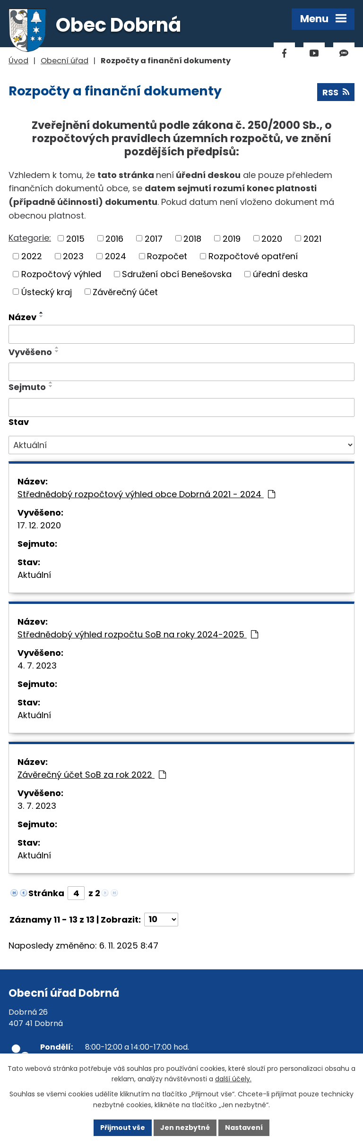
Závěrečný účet (125, 291)
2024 (115, 256)
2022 (31, 256)
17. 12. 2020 (39, 525)
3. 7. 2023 (36, 806)
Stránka (46, 893)
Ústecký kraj (46, 291)
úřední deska (280, 274)
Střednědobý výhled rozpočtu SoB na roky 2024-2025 (137, 634)
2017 (154, 238)
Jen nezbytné (185, 1127)
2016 (114, 238)
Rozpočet (167, 256)
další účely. (233, 1079)
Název (22, 317)
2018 (192, 238)
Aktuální (34, 575)
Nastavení (244, 1127)
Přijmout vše (122, 1127)
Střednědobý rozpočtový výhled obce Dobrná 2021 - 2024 (146, 494)
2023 (73, 256)
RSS (335, 92)
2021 (312, 238)
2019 (232, 238)
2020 (271, 238)
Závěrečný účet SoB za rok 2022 (91, 774)
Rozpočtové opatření (253, 256)
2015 (75, 238)
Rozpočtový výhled (61, 274)
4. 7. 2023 (37, 665)
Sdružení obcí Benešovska (177, 274)
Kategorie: (30, 238)
